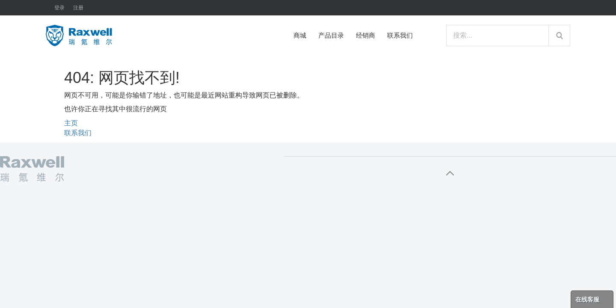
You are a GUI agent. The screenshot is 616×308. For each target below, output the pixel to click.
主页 (71, 123)
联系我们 (78, 132)
